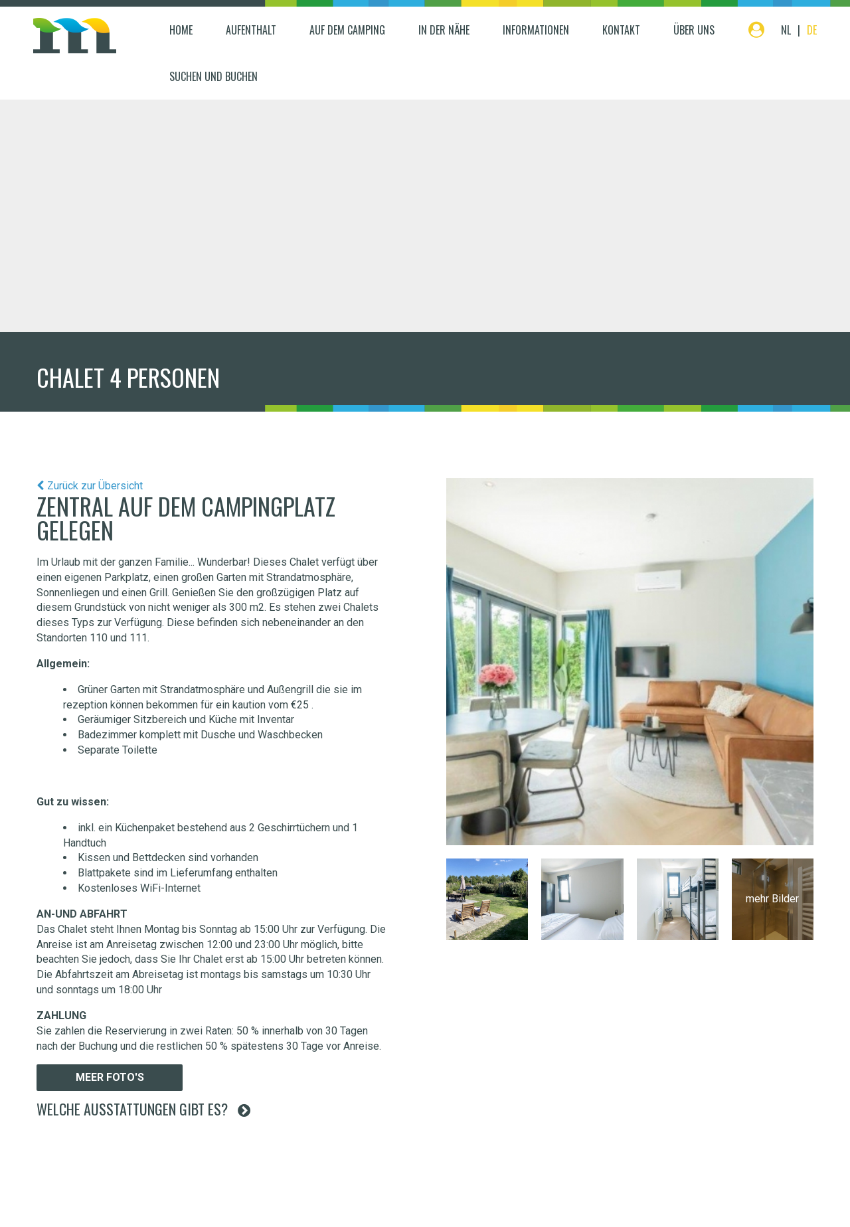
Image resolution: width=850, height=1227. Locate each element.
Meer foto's (110, 1077)
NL (786, 30)
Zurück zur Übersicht (95, 485)
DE (812, 30)
